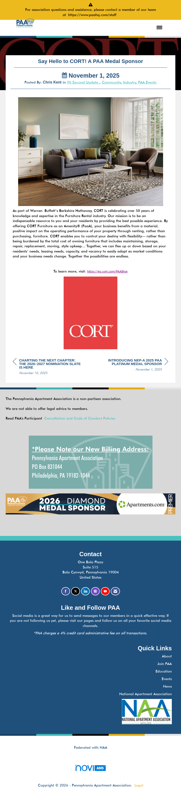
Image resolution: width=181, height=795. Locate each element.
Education (164, 671)
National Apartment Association (145, 694)
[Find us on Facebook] (65, 591)
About (167, 656)
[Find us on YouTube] (105, 591)
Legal (139, 785)
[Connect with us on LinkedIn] (85, 591)
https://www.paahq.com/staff (93, 15)
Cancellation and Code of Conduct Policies (79, 418)
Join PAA (164, 664)
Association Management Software (90, 769)
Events (167, 679)
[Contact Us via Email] (115, 591)
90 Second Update (83, 82)
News (167, 686)
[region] (133, 365)
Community (111, 82)
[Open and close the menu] (103, 28)
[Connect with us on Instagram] (95, 591)
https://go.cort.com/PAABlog (107, 271)
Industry (129, 82)
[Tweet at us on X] (75, 591)
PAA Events (147, 82)
